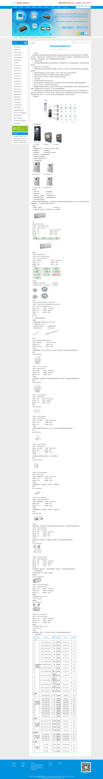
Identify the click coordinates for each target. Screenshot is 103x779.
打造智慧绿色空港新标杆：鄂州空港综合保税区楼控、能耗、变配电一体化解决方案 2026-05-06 (37, 37)
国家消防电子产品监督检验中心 (36, 766)
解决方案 (27, 7)
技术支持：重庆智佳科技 (69, 776)
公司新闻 (14, 764)
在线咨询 (60, 763)
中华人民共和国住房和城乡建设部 (36, 764)
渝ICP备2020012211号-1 (60, 776)
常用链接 (32, 763)
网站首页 (15, 7)
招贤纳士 (50, 763)
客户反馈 (65, 7)
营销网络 (23, 764)
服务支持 (40, 7)
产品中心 (21, 7)
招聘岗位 (50, 764)
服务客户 (59, 7)
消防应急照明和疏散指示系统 (84, 42)
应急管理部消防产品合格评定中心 (36, 767)
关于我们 (53, 7)
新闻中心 (46, 7)
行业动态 (14, 766)
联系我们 (23, 763)
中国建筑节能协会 (33, 769)
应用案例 (34, 7)
